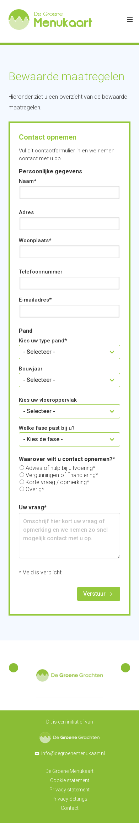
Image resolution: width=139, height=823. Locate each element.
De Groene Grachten (69, 737)
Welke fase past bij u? (47, 428)
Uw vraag (31, 507)
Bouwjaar (31, 369)
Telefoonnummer (41, 272)
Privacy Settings (69, 799)
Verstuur (94, 593)
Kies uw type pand (41, 340)
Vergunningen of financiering (61, 475)
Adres (26, 212)
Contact (70, 808)
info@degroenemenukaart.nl (73, 753)
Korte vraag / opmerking (56, 482)
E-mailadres (34, 300)
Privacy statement (69, 789)
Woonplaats (34, 240)
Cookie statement (69, 780)
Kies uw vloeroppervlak (48, 400)
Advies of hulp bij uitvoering (59, 468)
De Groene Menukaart (69, 771)
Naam (26, 181)
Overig (34, 489)
